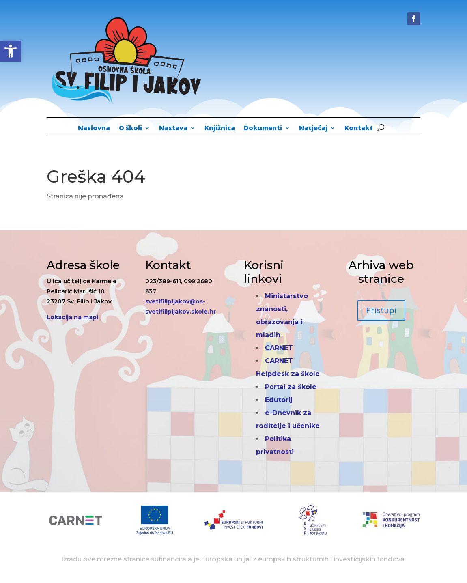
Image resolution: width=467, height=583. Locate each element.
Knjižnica (219, 128)
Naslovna (94, 128)
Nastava (173, 128)
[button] (10, 51)
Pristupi (381, 310)
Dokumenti (263, 128)
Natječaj (313, 128)
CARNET (279, 348)
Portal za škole (290, 387)
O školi (130, 128)
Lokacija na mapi (72, 317)
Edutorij (279, 400)
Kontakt (358, 128)
